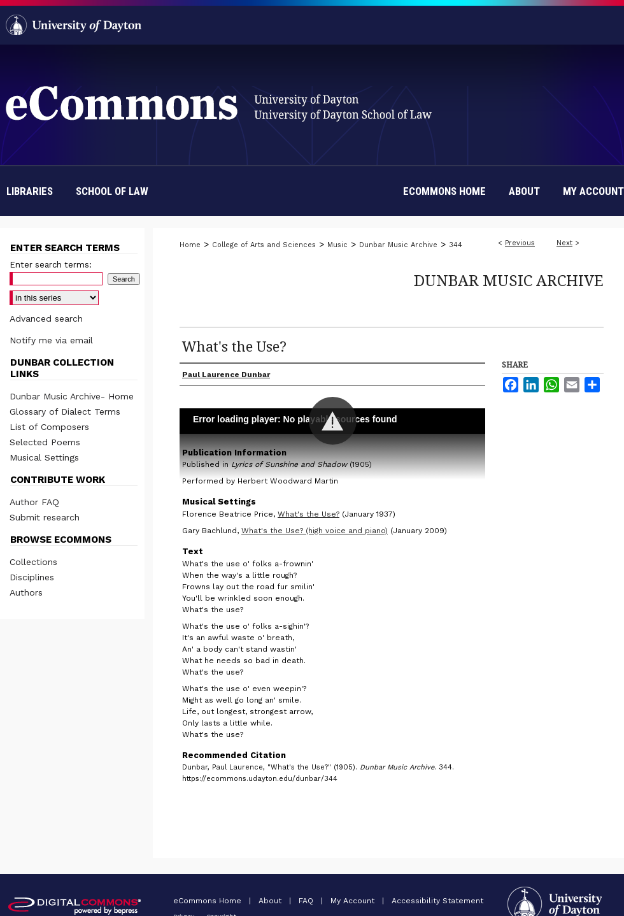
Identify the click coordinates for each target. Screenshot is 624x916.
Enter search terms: (51, 264)
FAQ (307, 900)
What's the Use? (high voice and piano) (314, 530)
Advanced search (46, 318)
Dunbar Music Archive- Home (72, 396)
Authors (26, 592)
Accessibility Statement (437, 900)
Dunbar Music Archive (398, 245)
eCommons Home (208, 900)
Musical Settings (44, 457)
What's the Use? (308, 514)
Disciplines (32, 577)
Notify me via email (51, 340)
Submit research (45, 517)
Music (337, 245)
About (271, 900)
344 (455, 245)
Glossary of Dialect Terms (65, 411)
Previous (520, 243)
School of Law (112, 191)
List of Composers (49, 427)
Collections (33, 562)
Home (190, 245)
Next (564, 243)
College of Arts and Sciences (264, 245)
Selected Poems (45, 442)
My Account (353, 900)
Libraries (29, 191)
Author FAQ (34, 502)
